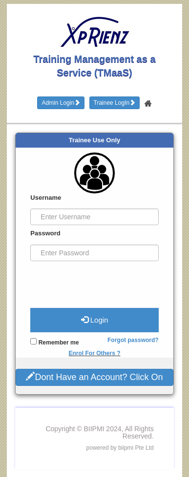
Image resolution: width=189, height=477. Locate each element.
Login (94, 319)
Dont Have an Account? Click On (94, 376)
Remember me (54, 342)
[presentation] (89, 281)
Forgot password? (133, 340)
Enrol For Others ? (94, 353)
